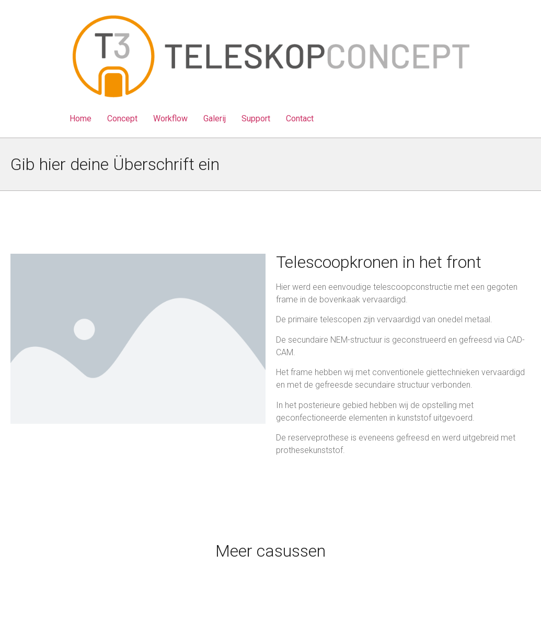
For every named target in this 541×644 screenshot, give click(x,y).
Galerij (214, 118)
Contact (300, 118)
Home (80, 118)
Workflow (170, 118)
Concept (122, 118)
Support (255, 118)
